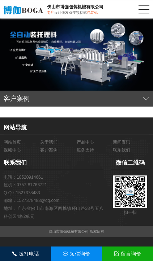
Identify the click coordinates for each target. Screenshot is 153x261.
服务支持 (85, 150)
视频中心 (12, 150)
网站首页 (12, 142)
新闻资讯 (121, 142)
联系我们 (121, 150)
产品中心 (85, 142)
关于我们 (49, 142)
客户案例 (49, 150)
